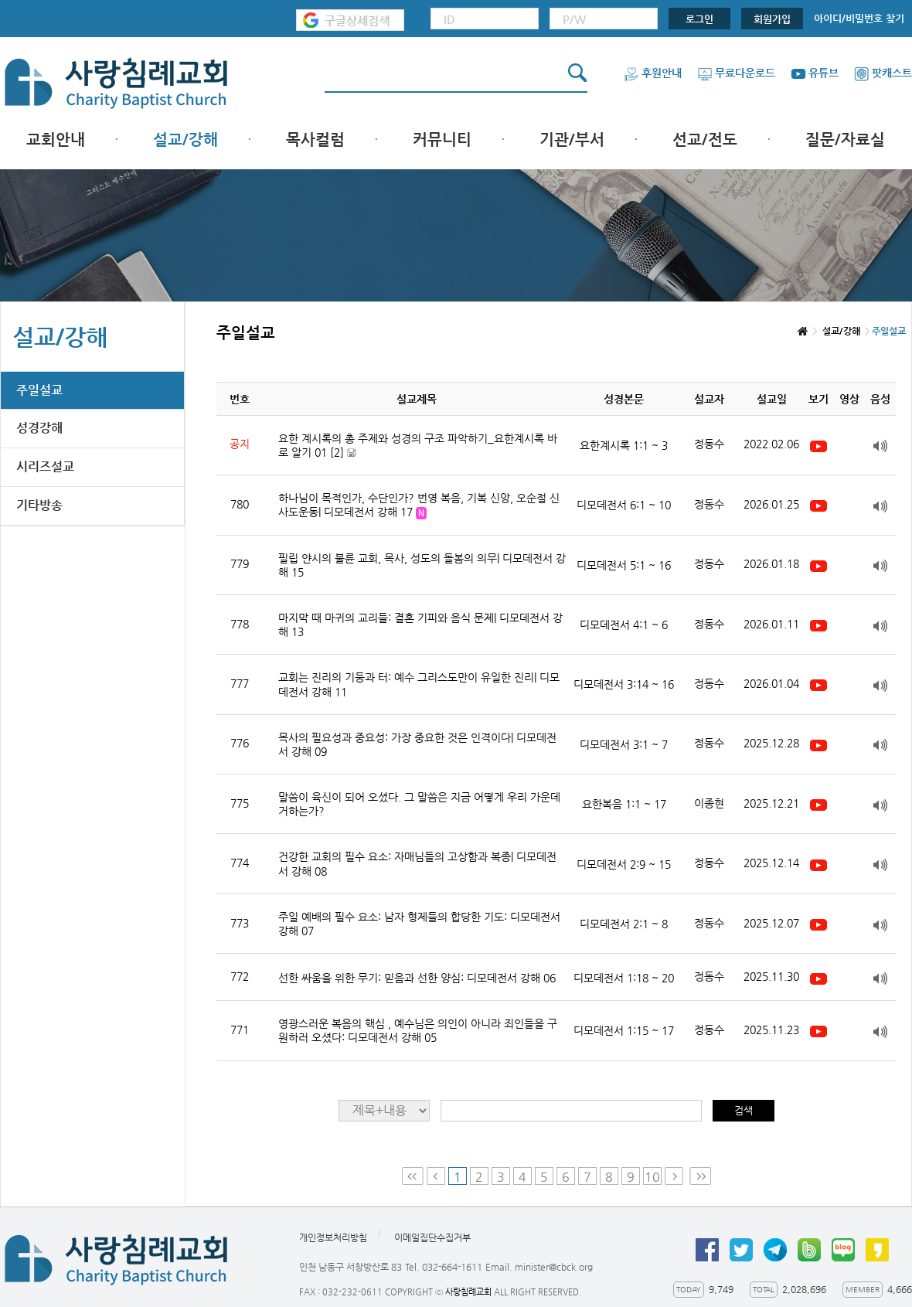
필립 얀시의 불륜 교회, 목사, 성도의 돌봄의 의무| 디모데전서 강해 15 (422, 565)
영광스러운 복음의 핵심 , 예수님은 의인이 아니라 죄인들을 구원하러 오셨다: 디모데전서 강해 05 (417, 1030)
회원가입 (772, 19)
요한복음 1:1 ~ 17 (624, 804)
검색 (743, 1110)
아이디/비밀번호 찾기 (859, 18)
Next (675, 1176)
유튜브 (815, 72)
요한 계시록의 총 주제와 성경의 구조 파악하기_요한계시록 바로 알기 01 (417, 445)
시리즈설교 (45, 466)
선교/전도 (704, 139)
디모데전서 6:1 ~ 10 (624, 505)
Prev (436, 1176)
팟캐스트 (883, 72)
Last (700, 1176)
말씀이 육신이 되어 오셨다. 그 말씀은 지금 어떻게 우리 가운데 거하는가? (419, 804)
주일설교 (39, 390)
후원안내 (653, 72)
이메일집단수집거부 (432, 1237)
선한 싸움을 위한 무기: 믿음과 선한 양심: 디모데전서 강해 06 (417, 978)
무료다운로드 (736, 72)
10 (652, 1176)
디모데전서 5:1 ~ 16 (624, 565)
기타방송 (39, 505)
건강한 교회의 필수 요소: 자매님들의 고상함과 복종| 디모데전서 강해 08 (417, 863)
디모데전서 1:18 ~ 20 (623, 978)
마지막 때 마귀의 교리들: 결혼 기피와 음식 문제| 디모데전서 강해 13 (420, 624)
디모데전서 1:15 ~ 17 (623, 1030)
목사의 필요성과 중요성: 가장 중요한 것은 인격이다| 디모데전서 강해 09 (417, 744)
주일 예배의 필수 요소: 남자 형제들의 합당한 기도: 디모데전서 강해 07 (419, 923)
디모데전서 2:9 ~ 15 (624, 864)
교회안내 (55, 139)
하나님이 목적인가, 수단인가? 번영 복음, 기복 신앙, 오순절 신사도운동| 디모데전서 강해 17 (419, 505)
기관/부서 (571, 139)
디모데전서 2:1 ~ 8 (624, 923)
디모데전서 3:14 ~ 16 (623, 684)
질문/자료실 (845, 139)
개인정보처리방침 (333, 1237)
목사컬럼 (315, 139)
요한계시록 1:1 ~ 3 (624, 445)
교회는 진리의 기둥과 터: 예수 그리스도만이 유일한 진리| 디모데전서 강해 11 (419, 684)
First (413, 1176)
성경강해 (39, 427)
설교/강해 (185, 139)
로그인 (699, 19)
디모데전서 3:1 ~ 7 (624, 744)
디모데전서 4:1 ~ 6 (624, 624)
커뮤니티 (442, 139)
